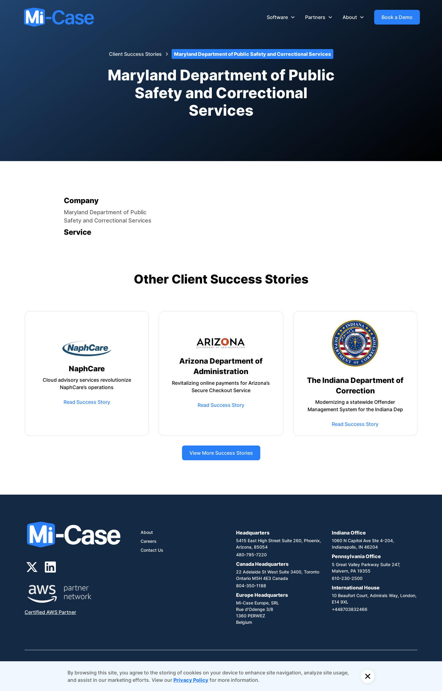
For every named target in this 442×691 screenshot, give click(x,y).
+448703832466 (349, 609)
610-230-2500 (347, 578)
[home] (59, 17)
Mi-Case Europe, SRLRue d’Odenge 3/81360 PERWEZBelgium (257, 612)
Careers (149, 541)
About (147, 532)
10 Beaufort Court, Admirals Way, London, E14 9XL (374, 598)
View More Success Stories (221, 453)
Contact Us (152, 550)
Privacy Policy (190, 680)
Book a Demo (397, 17)
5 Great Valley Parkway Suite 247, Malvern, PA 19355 (366, 567)
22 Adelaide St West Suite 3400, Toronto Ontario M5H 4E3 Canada (277, 575)
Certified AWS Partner (50, 612)
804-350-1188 (251, 585)
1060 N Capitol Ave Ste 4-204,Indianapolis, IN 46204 (363, 544)
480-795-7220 (251, 554)
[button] (281, 17)
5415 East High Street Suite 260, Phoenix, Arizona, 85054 (278, 544)
